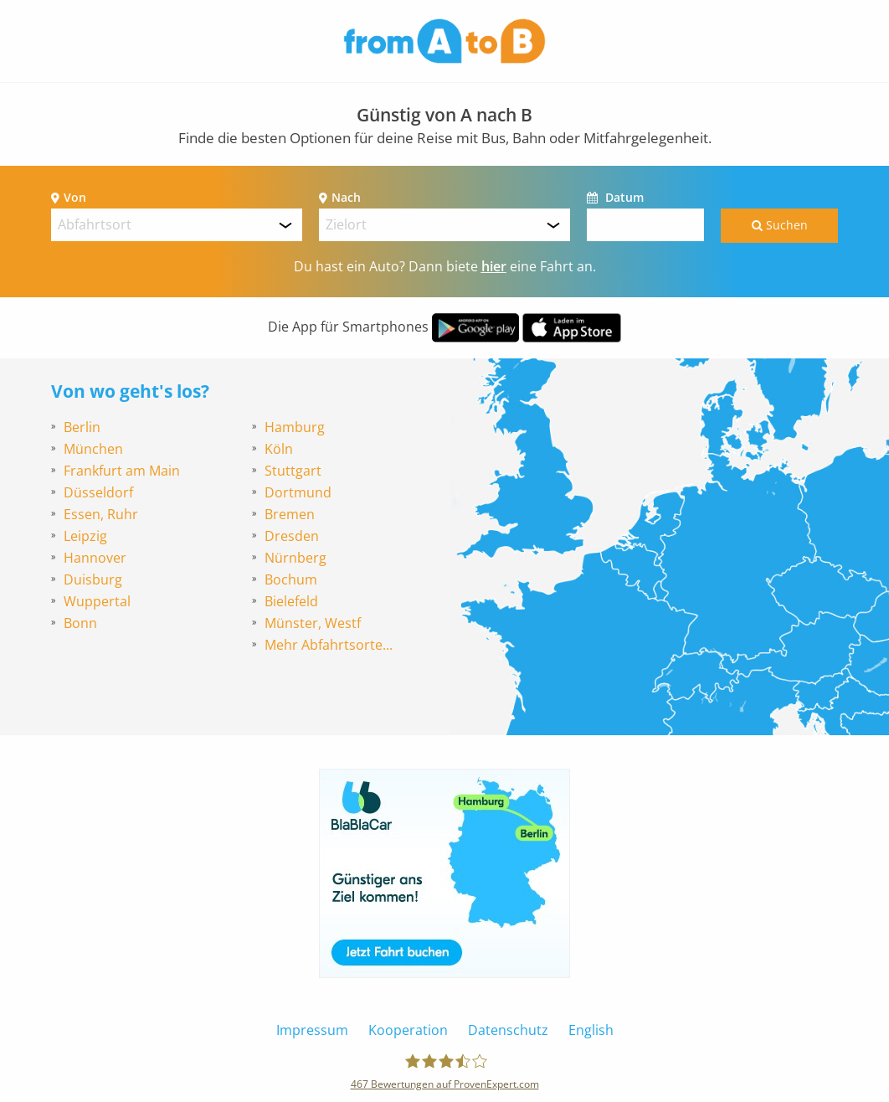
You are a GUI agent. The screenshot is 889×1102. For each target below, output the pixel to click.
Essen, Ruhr (101, 514)
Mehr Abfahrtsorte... (329, 645)
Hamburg (295, 427)
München (93, 449)
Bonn (80, 623)
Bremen (290, 514)
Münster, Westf (313, 623)
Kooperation (408, 1030)
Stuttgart (293, 470)
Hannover (95, 557)
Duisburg (93, 579)
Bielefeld (291, 601)
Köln (279, 449)
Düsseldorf (98, 492)
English (591, 1030)
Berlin (82, 427)
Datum (623, 197)
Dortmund (298, 492)
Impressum (312, 1030)
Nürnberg (295, 557)
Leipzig (85, 536)
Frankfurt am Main (122, 470)
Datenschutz (508, 1030)
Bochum (291, 579)
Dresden (292, 536)
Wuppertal (97, 601)
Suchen (780, 225)
